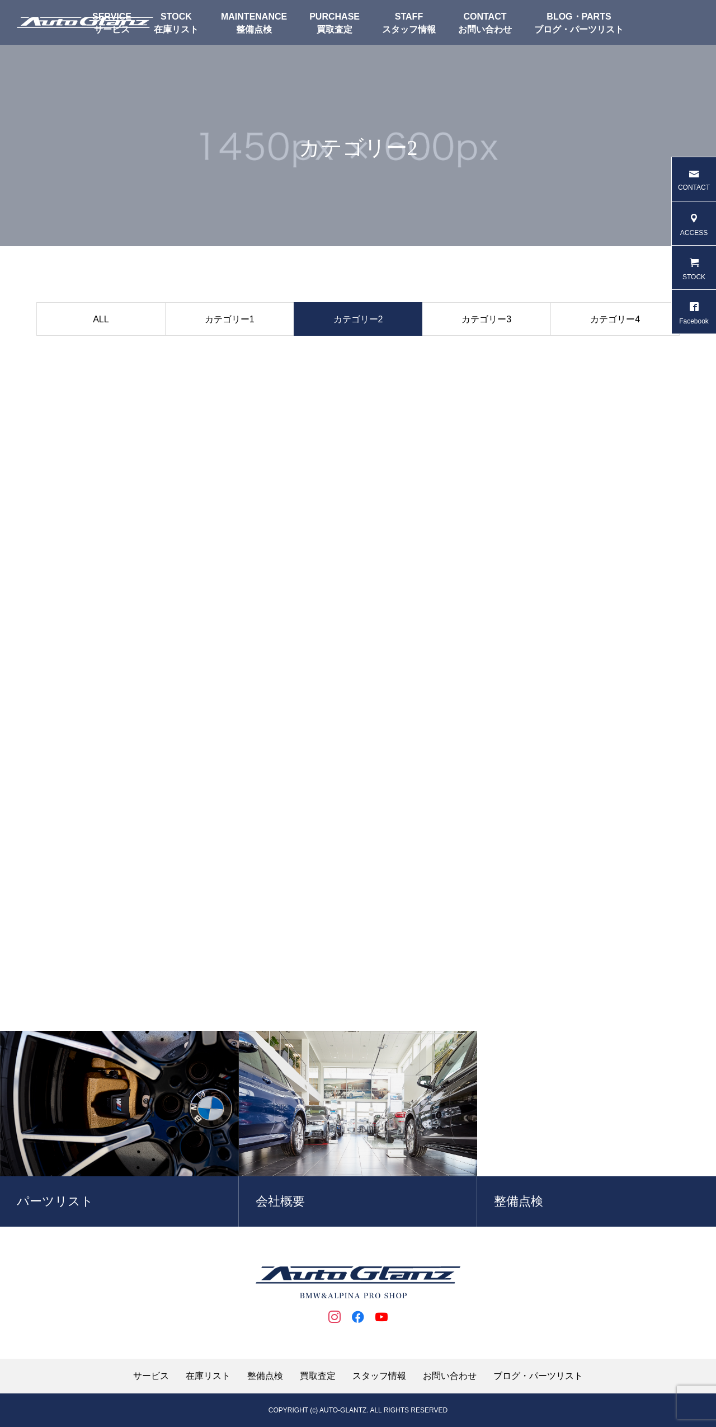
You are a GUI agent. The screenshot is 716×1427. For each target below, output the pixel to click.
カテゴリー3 (486, 319)
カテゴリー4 (615, 319)
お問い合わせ (485, 29)
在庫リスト (176, 29)
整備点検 (254, 29)
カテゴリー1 (230, 319)
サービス (151, 1376)
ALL (101, 319)
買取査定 (334, 29)
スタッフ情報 (409, 29)
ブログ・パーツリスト (579, 29)
